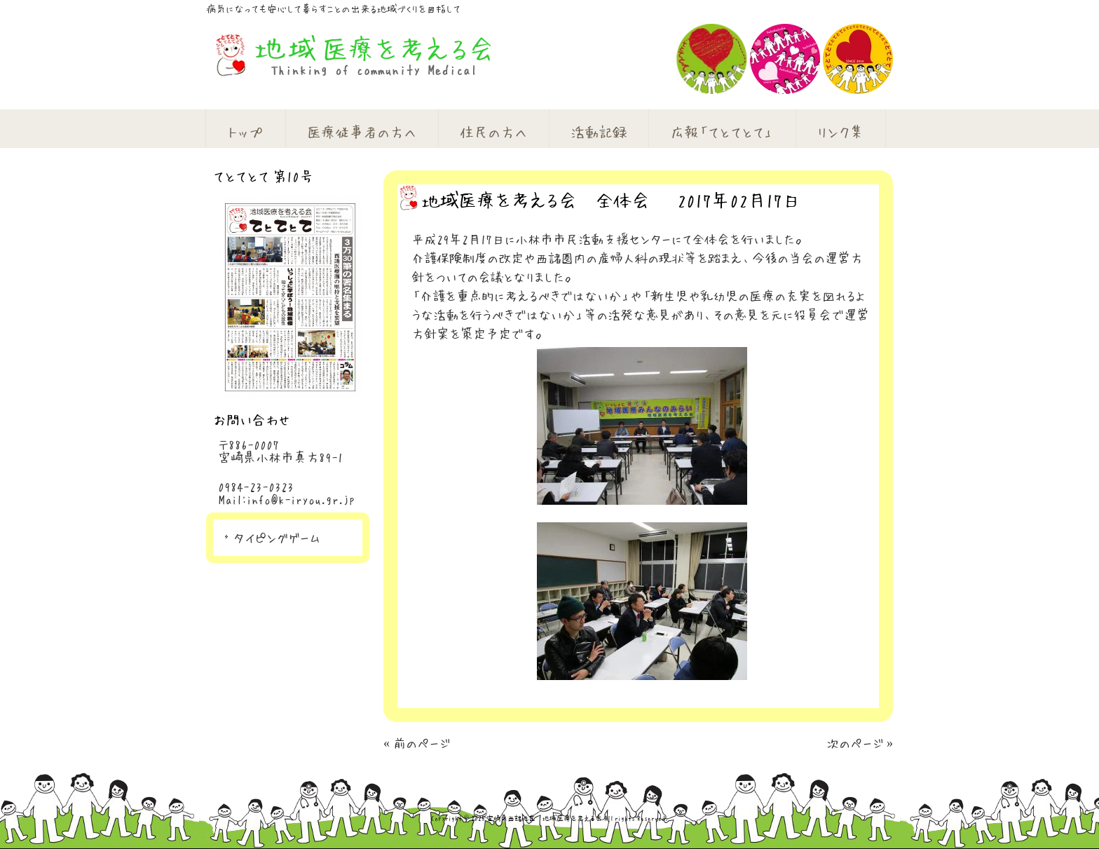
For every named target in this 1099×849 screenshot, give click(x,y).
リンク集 (840, 132)
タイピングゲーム (276, 537)
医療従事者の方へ (361, 132)
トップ (246, 132)
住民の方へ (493, 132)
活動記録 (599, 132)
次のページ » (860, 743)
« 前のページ (417, 743)
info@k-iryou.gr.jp (301, 499)
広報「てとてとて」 (722, 132)
